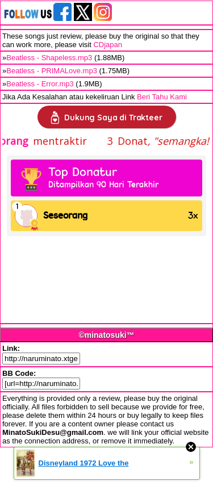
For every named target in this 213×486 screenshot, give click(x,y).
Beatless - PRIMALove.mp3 (51, 70)
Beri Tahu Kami (162, 97)
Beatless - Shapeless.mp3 (49, 57)
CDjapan (107, 44)
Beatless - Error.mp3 (40, 83)
